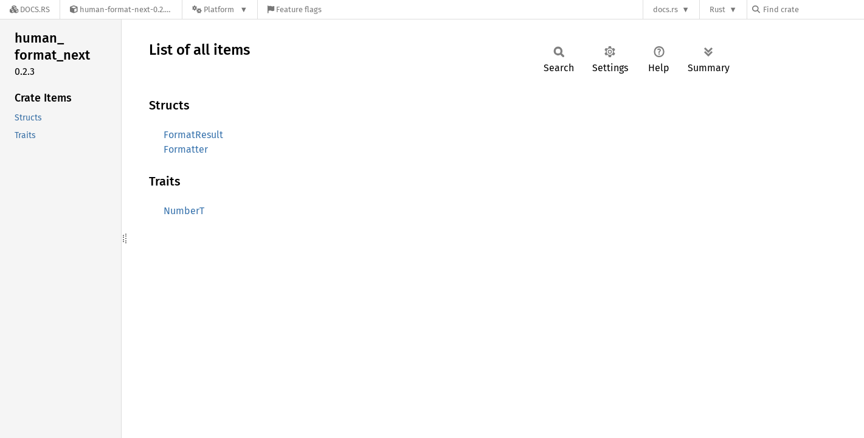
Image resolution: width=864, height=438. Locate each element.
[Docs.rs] (30, 9)
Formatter (186, 149)
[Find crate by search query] (813, 9)
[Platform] (219, 9)
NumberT (184, 211)
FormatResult (193, 135)
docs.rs (665, 9)
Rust (717, 9)
